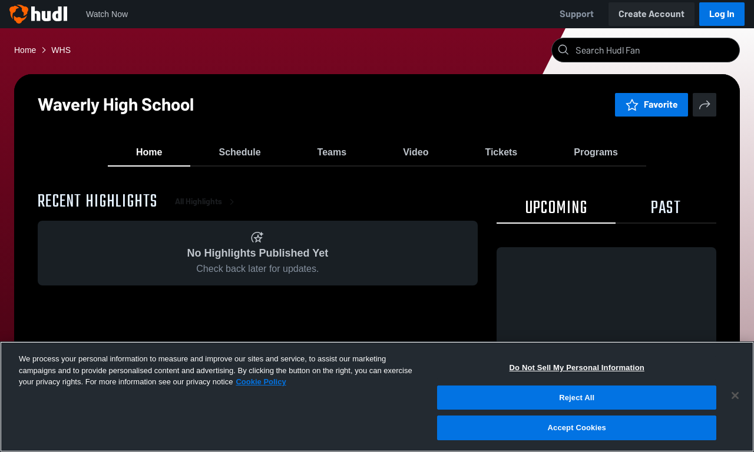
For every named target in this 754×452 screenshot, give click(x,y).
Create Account (651, 14)
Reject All (576, 397)
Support (577, 14)
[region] (377, 396)
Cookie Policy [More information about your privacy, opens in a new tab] (261, 381)
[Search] (655, 50)
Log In (722, 14)
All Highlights (207, 211)
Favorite (651, 104)
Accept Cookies (577, 427)
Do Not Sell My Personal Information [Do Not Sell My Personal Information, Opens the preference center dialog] (577, 367)
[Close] (735, 395)
